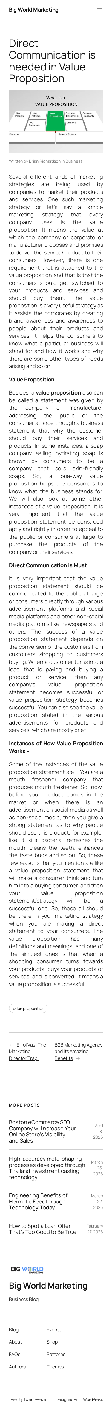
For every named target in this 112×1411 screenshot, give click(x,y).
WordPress (93, 1399)
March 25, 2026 (97, 1167)
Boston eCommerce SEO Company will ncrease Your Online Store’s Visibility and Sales (42, 1131)
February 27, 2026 (95, 1229)
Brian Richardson (45, 161)
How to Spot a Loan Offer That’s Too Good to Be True (42, 1229)
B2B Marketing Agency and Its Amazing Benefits (78, 1051)
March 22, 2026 (97, 1201)
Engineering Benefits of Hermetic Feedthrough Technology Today (38, 1201)
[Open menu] (99, 9)
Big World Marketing (34, 9)
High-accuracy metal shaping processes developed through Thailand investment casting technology (47, 1168)
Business (74, 161)
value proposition (28, 1008)
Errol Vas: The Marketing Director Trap (27, 1051)
